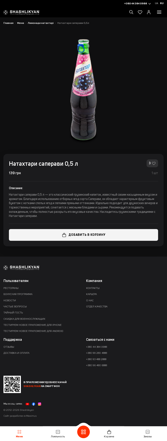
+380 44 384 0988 (96, 347)
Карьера (91, 294)
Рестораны (10, 288)
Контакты (93, 288)
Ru (162, 3)
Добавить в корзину (83, 235)
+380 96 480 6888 (96, 365)
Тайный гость (13, 312)
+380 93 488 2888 (96, 359)
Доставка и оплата (16, 353)
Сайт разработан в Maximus (20, 416)
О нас (90, 300)
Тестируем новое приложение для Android (33, 331)
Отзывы (8, 347)
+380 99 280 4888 (96, 353)
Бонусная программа (17, 294)
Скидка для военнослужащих (24, 319)
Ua (156, 3)
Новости (9, 300)
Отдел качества (96, 306)
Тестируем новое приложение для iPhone (32, 325)
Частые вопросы (15, 306)
